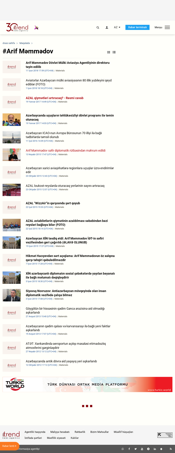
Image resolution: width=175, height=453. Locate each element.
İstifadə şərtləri (33, 437)
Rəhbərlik (80, 431)
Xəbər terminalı (137, 27)
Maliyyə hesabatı (60, 431)
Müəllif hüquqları (123, 431)
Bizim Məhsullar (99, 431)
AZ (116, 27)
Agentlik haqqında (35, 431)
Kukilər (75, 437)
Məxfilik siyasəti (56, 437)
